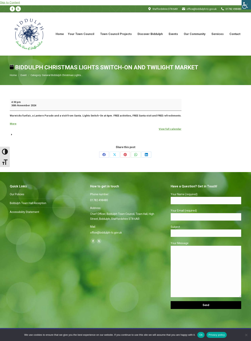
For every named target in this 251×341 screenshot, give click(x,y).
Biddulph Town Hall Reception (28, 203)
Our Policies (17, 194)
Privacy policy (216, 334)
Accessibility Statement (24, 212)
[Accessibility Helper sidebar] (246, 4)
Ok (201, 334)
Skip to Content (10, 2)
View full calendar (170, 128)
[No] (246, 335)
